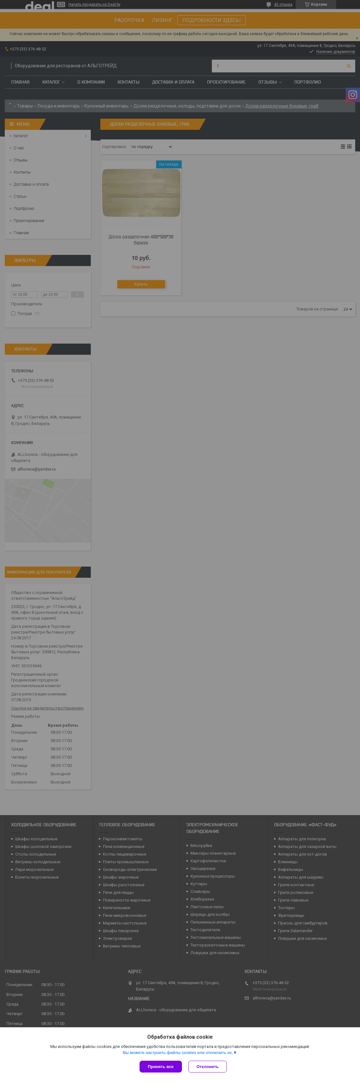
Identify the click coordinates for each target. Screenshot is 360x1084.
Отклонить (208, 1066)
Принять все (161, 1066)
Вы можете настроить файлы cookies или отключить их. (178, 1052)
